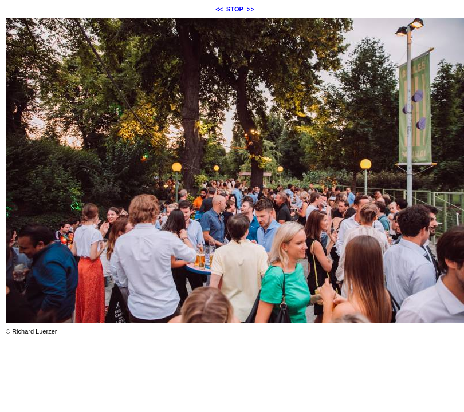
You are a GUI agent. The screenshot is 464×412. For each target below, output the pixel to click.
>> (250, 9)
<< (219, 9)
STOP (234, 9)
